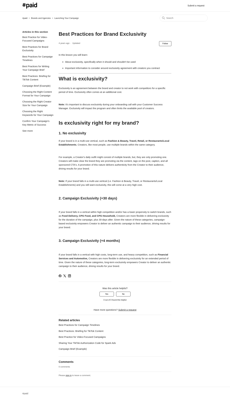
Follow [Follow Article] (165, 43)
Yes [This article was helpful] (106, 294)
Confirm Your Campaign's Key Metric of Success (36, 123)
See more (27, 130)
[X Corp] (64, 275)
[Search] (183, 18)
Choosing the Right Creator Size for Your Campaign (36, 103)
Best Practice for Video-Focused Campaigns (34, 39)
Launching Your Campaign (66, 18)
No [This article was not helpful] (123, 294)
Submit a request (196, 5)
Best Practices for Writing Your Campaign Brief (35, 68)
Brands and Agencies (41, 18)
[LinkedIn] (69, 275)
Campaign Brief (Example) (36, 85)
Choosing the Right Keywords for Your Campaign (37, 113)
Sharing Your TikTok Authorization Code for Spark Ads (87, 343)
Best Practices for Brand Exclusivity (35, 48)
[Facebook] (60, 275)
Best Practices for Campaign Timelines (37, 58)
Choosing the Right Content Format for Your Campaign (37, 93)
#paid (24, 18)
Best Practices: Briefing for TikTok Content (36, 78)
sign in (69, 375)
